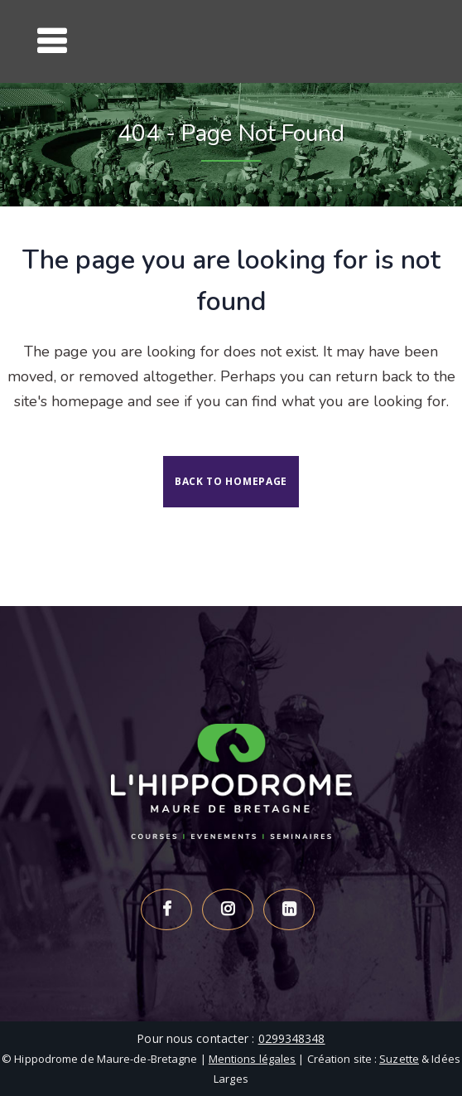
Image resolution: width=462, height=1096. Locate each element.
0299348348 (291, 1038)
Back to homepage (231, 481)
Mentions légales (252, 1058)
